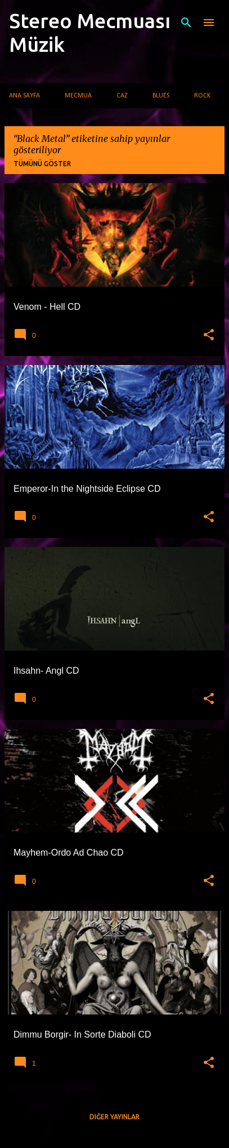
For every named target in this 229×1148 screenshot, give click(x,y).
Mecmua (78, 95)
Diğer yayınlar (114, 1116)
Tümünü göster (42, 163)
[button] (208, 335)
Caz (122, 95)
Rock (202, 95)
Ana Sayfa (24, 95)
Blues (160, 95)
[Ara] (186, 22)
